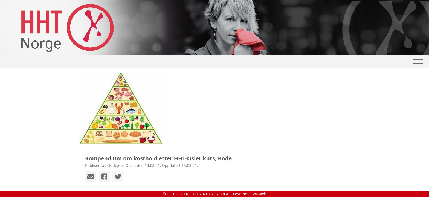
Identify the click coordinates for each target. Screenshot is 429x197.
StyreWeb (257, 193)
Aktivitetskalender (195, 61)
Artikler (132, 61)
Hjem (108, 61)
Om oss (280, 61)
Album (157, 61)
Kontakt (313, 61)
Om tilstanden (244, 61)
